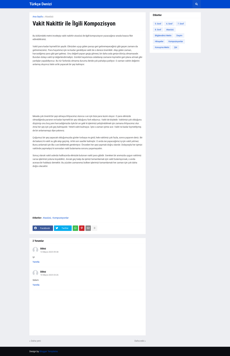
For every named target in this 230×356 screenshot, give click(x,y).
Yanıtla (36, 262)
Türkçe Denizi (40, 4)
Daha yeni (36, 341)
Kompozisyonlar (61, 218)
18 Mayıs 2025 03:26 (49, 275)
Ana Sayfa (38, 16)
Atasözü (49, 16)
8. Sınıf (158, 29)
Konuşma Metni (162, 47)
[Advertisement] (87, 92)
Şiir (175, 47)
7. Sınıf (181, 23)
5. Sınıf (158, 23)
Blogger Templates (48, 351)
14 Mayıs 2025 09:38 (49, 252)
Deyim (179, 35)
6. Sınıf (169, 23)
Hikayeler (159, 41)
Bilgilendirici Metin (163, 35)
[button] (196, 4)
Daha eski (139, 341)
